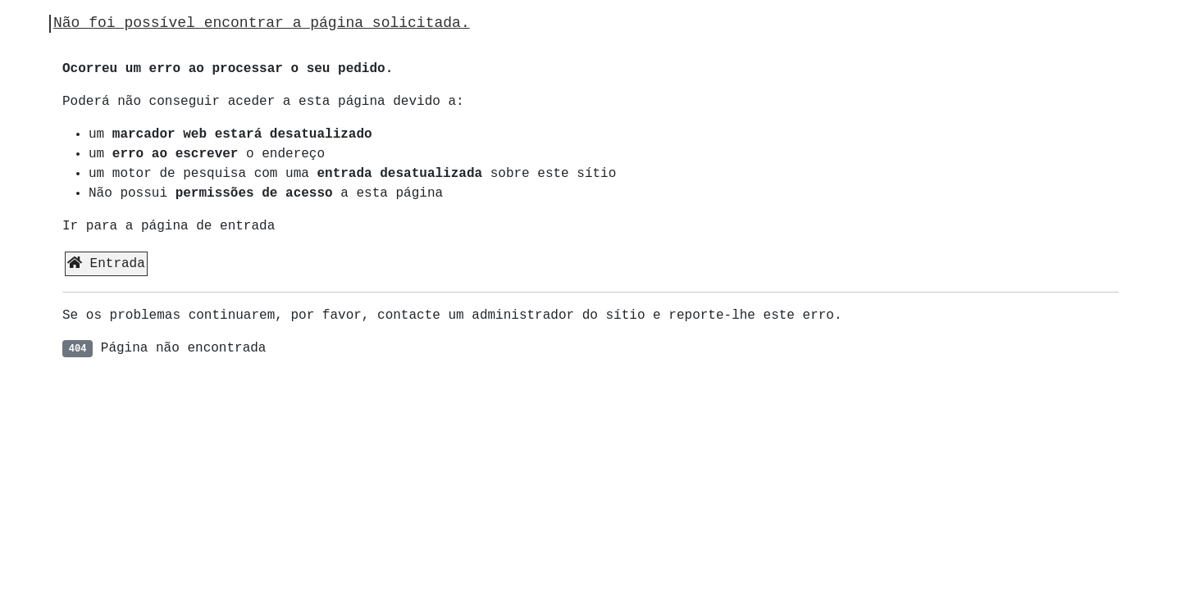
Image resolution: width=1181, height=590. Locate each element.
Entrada (106, 263)
